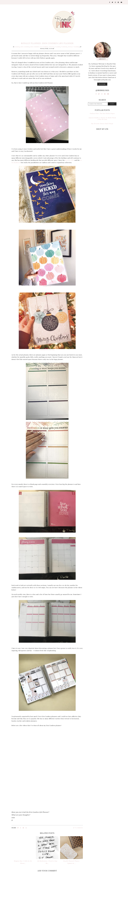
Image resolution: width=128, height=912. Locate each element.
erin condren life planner (39, 47)
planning (64, 47)
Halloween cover (47, 223)
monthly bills (69, 160)
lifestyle (51, 47)
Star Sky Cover (47, 144)
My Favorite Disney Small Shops (102, 123)
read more (102, 84)
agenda (17, 47)
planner (57, 47)
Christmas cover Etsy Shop (47, 349)
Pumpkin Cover (47, 286)
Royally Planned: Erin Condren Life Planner (47, 43)
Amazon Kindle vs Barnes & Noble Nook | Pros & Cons (102, 118)
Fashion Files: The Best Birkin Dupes (102, 113)
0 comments (78, 827)
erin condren (24, 47)
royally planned (73, 47)
